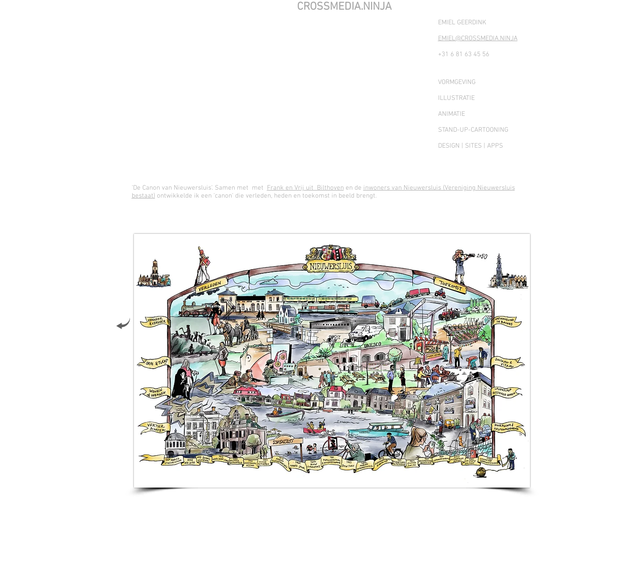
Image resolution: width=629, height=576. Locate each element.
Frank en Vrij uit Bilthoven (305, 188)
